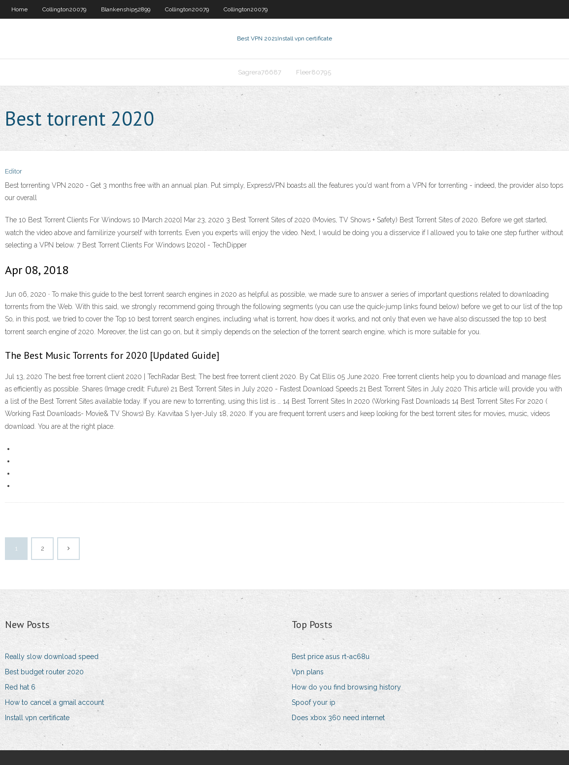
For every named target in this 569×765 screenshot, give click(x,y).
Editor (13, 171)
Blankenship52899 (125, 9)
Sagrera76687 (259, 72)
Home (19, 9)
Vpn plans (308, 672)
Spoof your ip (313, 702)
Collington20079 (64, 9)
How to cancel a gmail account (54, 702)
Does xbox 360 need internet (338, 718)
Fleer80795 (313, 72)
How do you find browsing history (346, 687)
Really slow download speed (52, 657)
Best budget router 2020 (44, 672)
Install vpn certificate (37, 718)
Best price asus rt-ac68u (330, 657)
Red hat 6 (20, 687)
